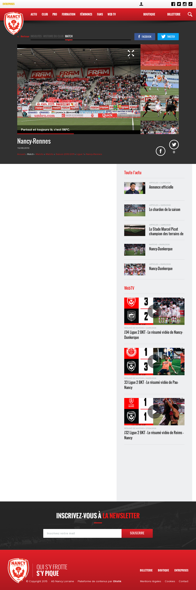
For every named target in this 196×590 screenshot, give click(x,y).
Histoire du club (53, 36)
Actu (34, 14)
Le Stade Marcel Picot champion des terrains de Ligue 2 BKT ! (166, 231)
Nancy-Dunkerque (160, 249)
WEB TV (111, 14)
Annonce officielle (161, 187)
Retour (25, 36)
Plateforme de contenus (92, 581)
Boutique (149, 14)
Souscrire (137, 533)
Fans (100, 14)
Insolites (36, 36)
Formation (68, 14)
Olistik (117, 581)
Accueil (21, 154)
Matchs (40, 154)
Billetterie (173, 14)
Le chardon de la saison (164, 209)
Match (69, 36)
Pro (54, 14)
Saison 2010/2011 (65, 154)
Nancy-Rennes (94, 154)
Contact (183, 581)
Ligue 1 (80, 154)
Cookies (170, 581)
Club (45, 14)
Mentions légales (150, 581)
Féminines (86, 14)
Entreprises (9, 4)
